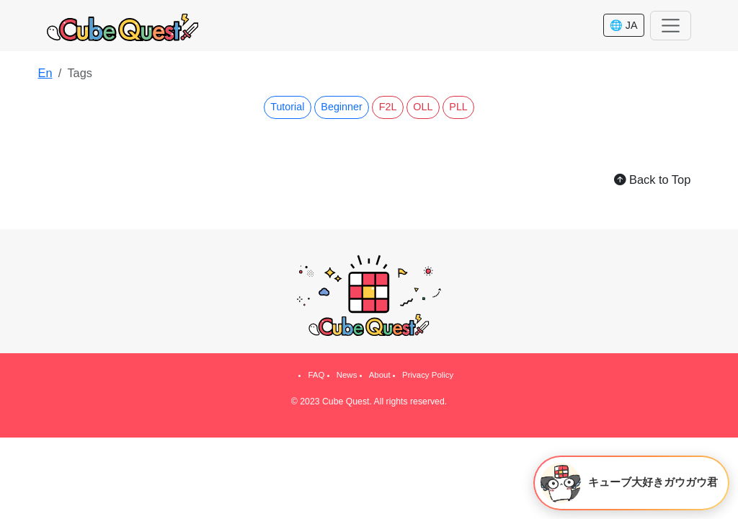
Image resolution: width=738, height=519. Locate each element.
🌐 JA (624, 25)
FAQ (316, 375)
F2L (388, 106)
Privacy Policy (427, 375)
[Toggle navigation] (670, 25)
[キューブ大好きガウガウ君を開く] (631, 483)
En (44, 72)
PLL (458, 106)
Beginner (341, 106)
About (380, 375)
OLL (422, 106)
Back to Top (652, 179)
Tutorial (287, 106)
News (347, 375)
